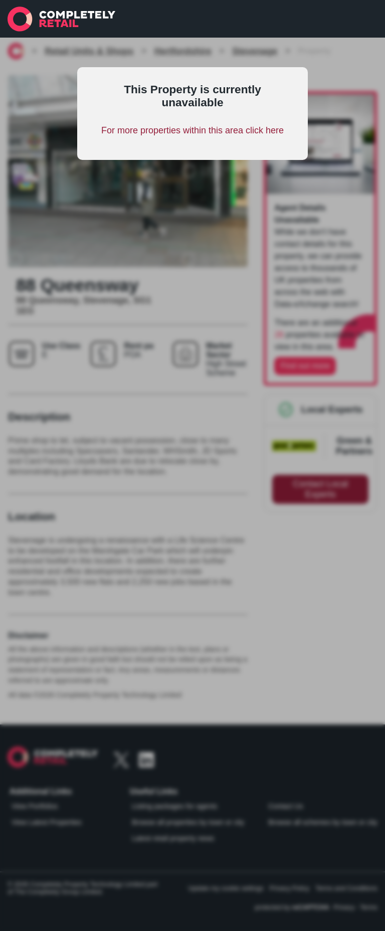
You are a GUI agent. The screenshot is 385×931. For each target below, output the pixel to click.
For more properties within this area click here (192, 130)
